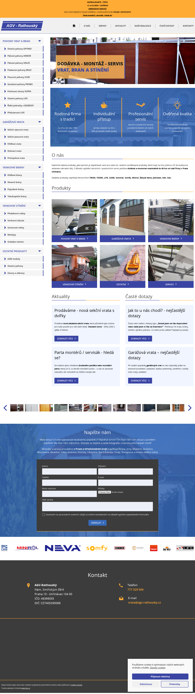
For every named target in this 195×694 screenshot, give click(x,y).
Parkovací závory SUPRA (19, 92)
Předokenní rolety (16, 214)
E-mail (101, 478)
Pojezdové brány (16, 190)
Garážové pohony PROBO (20, 85)
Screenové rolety (16, 228)
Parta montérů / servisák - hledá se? (97, 15)
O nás (87, 26)
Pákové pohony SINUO (19, 64)
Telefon (45, 478)
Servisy (103, 26)
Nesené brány (14, 183)
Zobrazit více (65, 339)
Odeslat (96, 523)
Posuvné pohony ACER (19, 78)
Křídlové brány (15, 176)
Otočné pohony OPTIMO (20, 49)
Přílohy (101, 489)
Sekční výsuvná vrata (18, 130)
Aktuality (120, 26)
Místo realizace (49, 489)
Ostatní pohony (15, 267)
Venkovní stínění (14, 206)
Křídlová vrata (14, 145)
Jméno (45, 467)
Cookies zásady (76, 686)
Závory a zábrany (16, 274)
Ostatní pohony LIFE (17, 99)
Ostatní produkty (15, 252)
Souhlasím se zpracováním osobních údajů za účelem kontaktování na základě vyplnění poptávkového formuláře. (97, 515)
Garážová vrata (13, 123)
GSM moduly (14, 260)
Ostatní (121, 285)
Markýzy (12, 235)
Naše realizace (143, 26)
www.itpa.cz (25, 689)
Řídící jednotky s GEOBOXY (21, 106)
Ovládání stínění (16, 242)
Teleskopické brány (17, 197)
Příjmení (102, 467)
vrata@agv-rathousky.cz (144, 603)
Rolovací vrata (14, 152)
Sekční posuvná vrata (18, 137)
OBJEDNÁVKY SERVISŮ (97, 9)
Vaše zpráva (47, 500)
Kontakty (188, 26)
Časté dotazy (167, 26)
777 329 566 (135, 590)
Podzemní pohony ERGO (19, 71)
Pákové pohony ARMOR (19, 57)
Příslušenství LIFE (16, 113)
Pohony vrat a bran (16, 42)
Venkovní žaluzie (16, 221)
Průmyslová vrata (16, 159)
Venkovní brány (13, 168)
